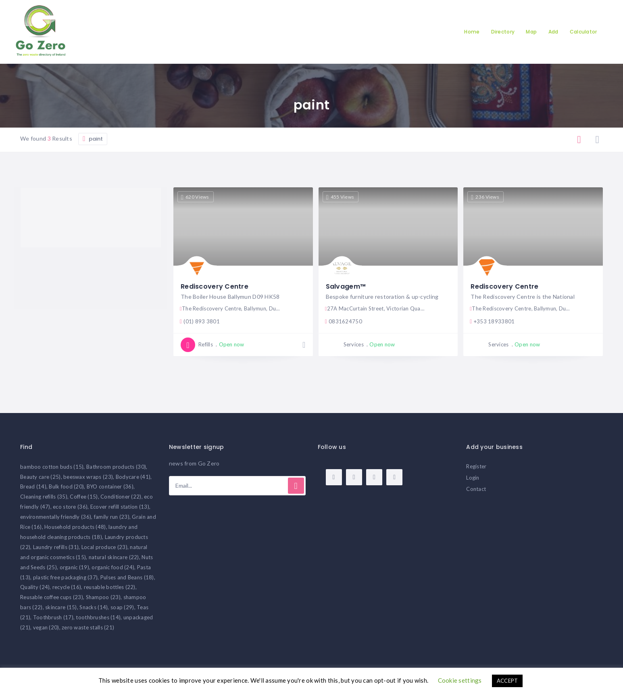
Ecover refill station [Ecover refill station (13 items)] (119, 506)
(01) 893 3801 (200, 321)
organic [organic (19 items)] (74, 567)
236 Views (485, 197)
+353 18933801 (492, 321)
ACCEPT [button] (507, 680)
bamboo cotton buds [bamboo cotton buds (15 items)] (51, 466)
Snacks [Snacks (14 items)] (93, 607)
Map (531, 31)
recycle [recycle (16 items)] (66, 587)
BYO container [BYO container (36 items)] (110, 486)
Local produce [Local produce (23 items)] (104, 547)
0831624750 (343, 321)
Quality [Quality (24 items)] (35, 587)
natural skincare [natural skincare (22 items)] (114, 557)
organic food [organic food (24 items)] (113, 567)
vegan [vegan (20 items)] (46, 627)
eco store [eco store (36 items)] (70, 506)
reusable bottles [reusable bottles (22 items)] (109, 587)
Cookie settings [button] (460, 680)
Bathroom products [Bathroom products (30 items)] (116, 466)
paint (93, 162)
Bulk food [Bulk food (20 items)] (66, 486)
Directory (503, 31)
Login (472, 477)
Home (471, 31)
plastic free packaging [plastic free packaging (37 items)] (65, 577)
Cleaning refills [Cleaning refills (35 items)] (43, 496)
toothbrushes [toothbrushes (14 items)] (98, 617)
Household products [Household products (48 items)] (75, 527)
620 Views (195, 197)
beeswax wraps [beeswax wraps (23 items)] (88, 477)
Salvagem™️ (346, 286)
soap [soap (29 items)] (122, 607)
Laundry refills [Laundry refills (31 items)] (56, 547)
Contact (476, 489)
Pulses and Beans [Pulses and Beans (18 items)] (127, 577)
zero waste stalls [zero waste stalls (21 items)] (88, 627)
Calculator (583, 31)
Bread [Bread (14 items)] (33, 486)
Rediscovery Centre (214, 286)
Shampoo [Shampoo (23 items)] (103, 597)
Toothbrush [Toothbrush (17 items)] (53, 617)
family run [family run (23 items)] (111, 517)
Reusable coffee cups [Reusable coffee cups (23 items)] (51, 597)
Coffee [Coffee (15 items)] (84, 496)
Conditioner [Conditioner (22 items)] (121, 496)
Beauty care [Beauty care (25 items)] (40, 477)
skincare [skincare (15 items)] (61, 607)
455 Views (340, 197)
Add (553, 31)
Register (476, 466)
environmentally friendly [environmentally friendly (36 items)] (55, 517)
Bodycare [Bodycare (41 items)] (133, 477)
